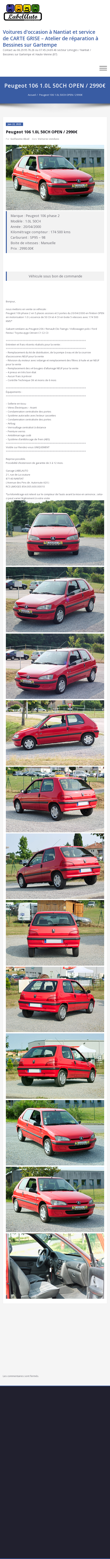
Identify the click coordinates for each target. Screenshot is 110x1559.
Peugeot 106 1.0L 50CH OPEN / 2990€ (62, 95)
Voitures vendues (48, 139)
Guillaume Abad (19, 139)
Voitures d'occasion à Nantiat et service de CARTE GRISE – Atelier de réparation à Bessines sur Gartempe (50, 38)
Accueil (33, 95)
